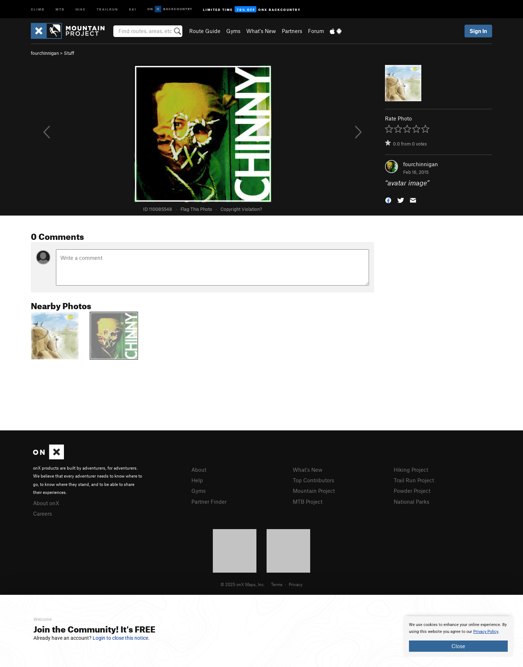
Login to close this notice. (121, 638)
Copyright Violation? (241, 209)
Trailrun (107, 9)
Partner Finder (209, 501)
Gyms (233, 31)
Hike (81, 9)
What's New (261, 31)
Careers (42, 513)
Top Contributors (313, 480)
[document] (458, 636)
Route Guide (204, 31)
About (198, 469)
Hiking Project (411, 469)
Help (197, 480)
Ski (133, 9)
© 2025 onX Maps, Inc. (242, 584)
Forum (316, 31)
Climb (38, 9)
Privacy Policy (485, 631)
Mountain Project (314, 490)
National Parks (411, 501)
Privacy (296, 584)
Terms (277, 584)
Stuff (69, 53)
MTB (60, 9)
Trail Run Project (414, 480)
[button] (388, 200)
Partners (292, 31)
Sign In (478, 31)
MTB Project (308, 501)
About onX (46, 503)
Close (458, 646)
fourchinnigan (45, 53)
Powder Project (412, 490)
